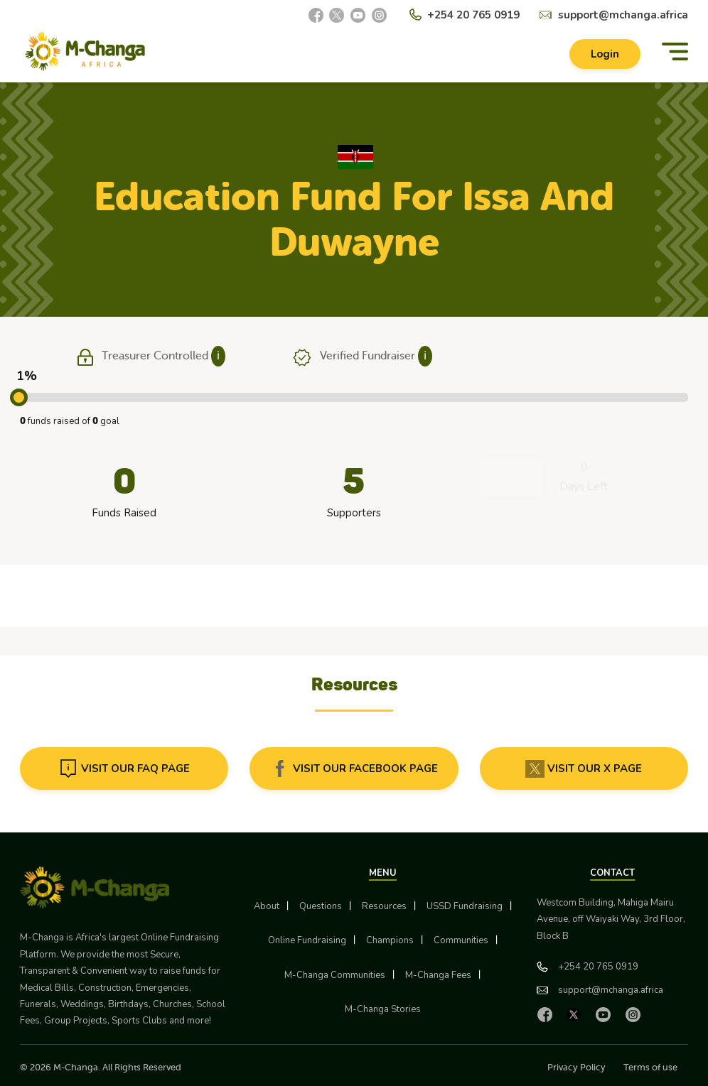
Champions (390, 940)
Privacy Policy (576, 1067)
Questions (320, 906)
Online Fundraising (307, 940)
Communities (461, 940)
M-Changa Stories (383, 1009)
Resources (384, 906)
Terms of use (650, 1067)
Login (605, 54)
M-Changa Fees (438, 975)
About (266, 906)
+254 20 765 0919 (473, 15)
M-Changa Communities (334, 975)
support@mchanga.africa (623, 15)
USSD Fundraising (465, 906)
